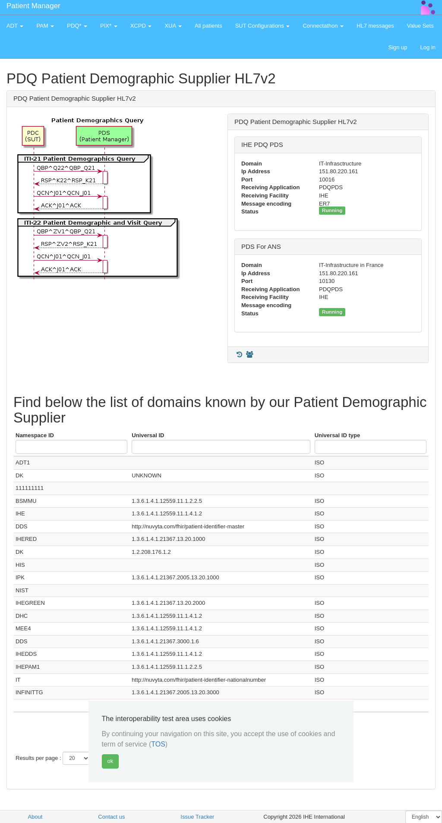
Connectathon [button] (323, 25)
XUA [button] (173, 25)
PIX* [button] (108, 25)
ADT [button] (14, 25)
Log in (428, 47)
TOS (158, 744)
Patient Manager (33, 6)
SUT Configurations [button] (262, 25)
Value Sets (420, 25)
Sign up (397, 47)
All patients (208, 25)
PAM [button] (45, 25)
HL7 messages (375, 25)
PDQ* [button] (77, 25)
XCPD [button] (141, 25)
